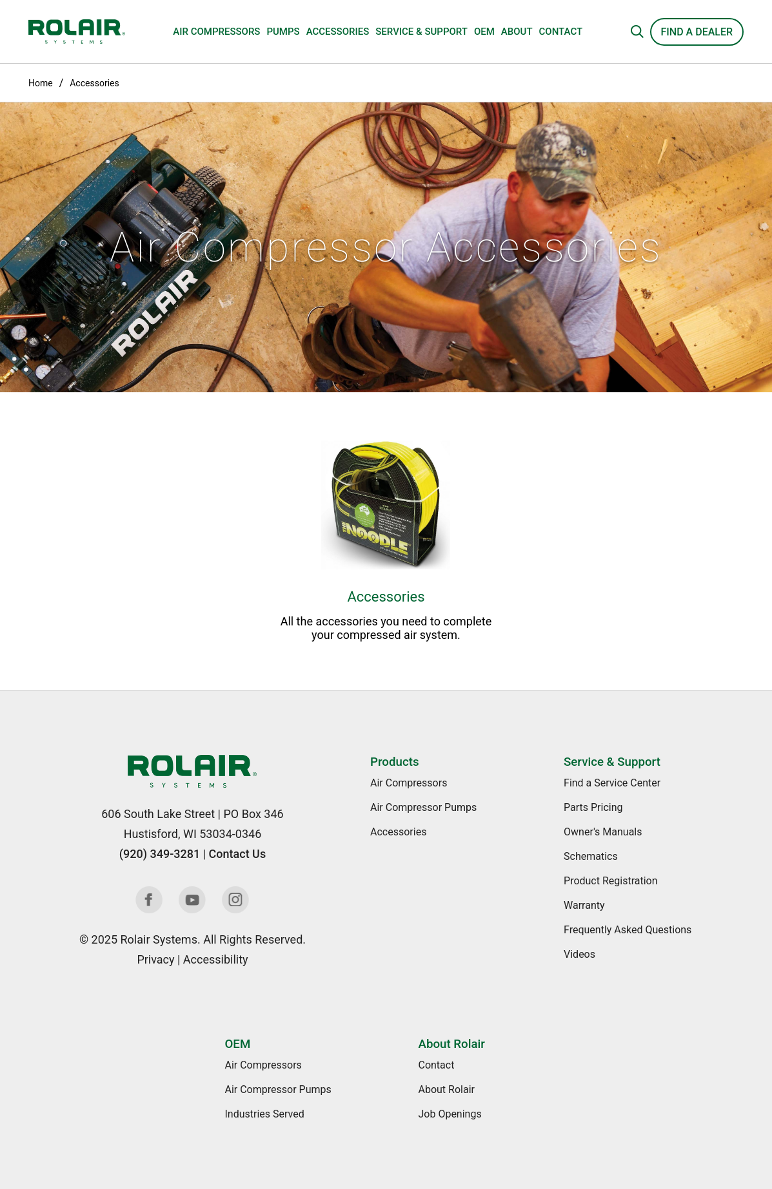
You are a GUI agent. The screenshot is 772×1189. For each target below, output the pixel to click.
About (517, 31)
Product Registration (611, 881)
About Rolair (451, 1044)
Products (394, 762)
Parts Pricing (593, 807)
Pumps (282, 31)
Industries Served (264, 1114)
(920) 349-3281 (159, 854)
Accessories (338, 31)
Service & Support (421, 31)
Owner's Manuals (603, 832)
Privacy (155, 959)
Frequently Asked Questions (627, 930)
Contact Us (237, 854)
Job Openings (449, 1114)
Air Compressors (216, 31)
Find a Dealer (697, 32)
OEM (484, 31)
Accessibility (215, 959)
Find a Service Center (612, 783)
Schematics (591, 856)
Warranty (584, 905)
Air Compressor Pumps (423, 807)
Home (40, 83)
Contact (561, 31)
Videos (579, 954)
